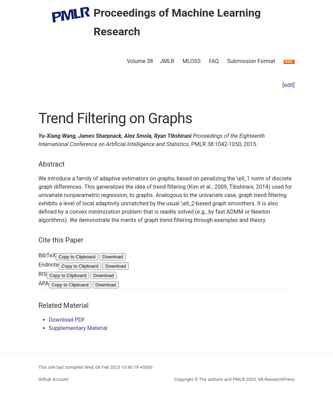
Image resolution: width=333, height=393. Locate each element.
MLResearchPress (276, 379)
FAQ (214, 61)
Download (112, 256)
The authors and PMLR (222, 379)
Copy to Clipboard (77, 256)
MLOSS (191, 61)
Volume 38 (140, 61)
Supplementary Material (78, 328)
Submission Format (251, 61)
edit (288, 85)
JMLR (167, 61)
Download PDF (67, 319)
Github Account (53, 379)
